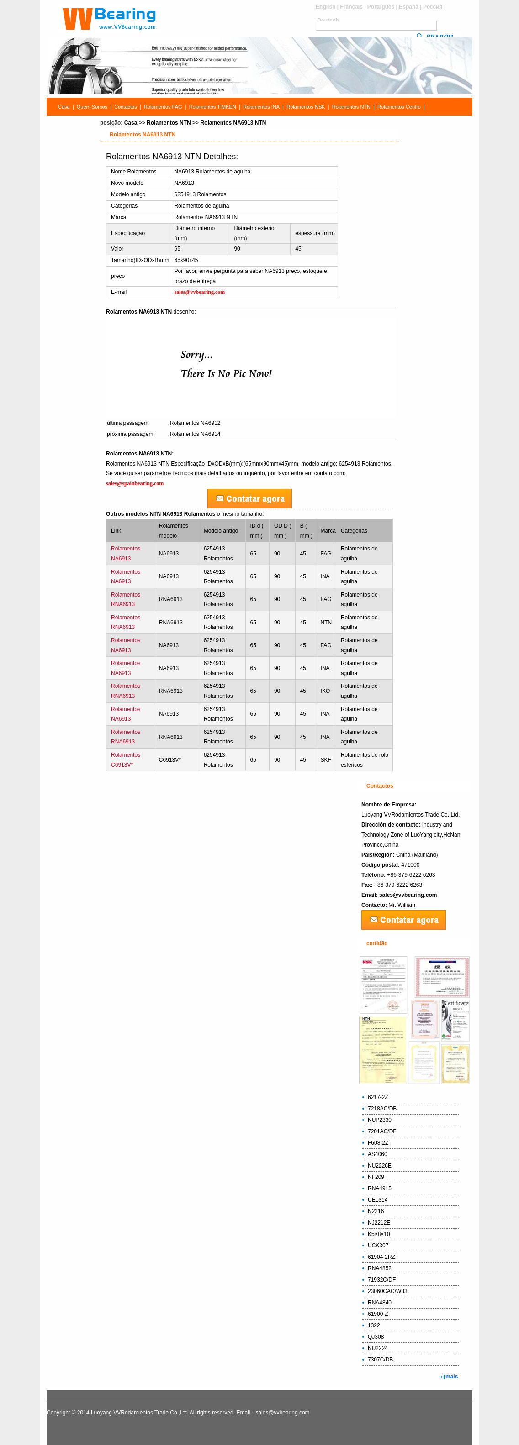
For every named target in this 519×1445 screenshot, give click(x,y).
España (408, 7)
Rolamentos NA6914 (195, 434)
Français (351, 7)
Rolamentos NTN (351, 107)
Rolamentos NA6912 (195, 423)
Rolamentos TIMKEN (212, 107)
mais (451, 1376)
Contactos (125, 107)
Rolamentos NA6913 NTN (233, 123)
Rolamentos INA (261, 107)
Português (380, 7)
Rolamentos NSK (305, 107)
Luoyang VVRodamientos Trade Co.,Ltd (139, 1412)
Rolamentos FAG (163, 107)
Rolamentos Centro (399, 107)
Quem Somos (92, 107)
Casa (64, 107)
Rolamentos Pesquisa (73, 125)
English (325, 7)
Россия (433, 7)
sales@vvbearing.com (408, 895)
